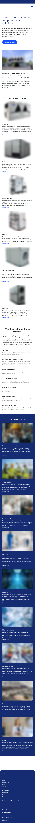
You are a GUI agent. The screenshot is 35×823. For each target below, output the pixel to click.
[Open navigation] (32, 6)
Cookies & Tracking (6, 812)
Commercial (5, 778)
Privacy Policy (5, 809)
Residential (5, 776)
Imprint (4, 807)
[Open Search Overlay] (27, 6)
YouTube (4, 786)
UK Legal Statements (7, 817)
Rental (2, 12)
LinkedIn (4, 784)
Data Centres (5, 782)
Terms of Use (5, 815)
